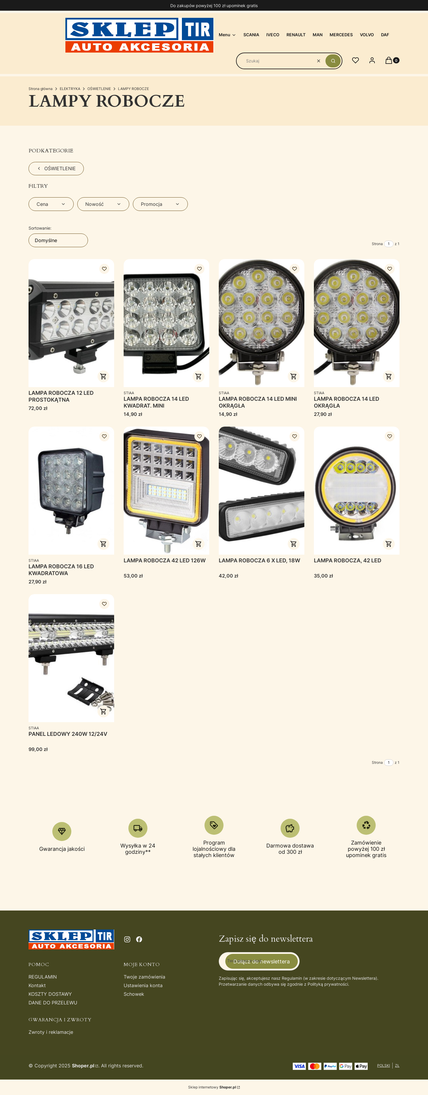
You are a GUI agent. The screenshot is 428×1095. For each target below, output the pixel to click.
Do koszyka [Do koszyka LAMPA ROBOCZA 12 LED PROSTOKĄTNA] (103, 376)
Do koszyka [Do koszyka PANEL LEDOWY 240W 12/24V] (103, 711)
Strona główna (41, 88)
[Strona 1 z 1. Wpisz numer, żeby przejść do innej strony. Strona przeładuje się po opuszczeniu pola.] (389, 244)
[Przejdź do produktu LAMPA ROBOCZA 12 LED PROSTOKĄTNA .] (71, 323)
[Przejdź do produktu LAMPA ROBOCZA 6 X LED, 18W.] (261, 491)
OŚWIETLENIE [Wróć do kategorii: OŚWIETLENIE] (56, 168)
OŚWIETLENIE (99, 88)
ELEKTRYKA (70, 88)
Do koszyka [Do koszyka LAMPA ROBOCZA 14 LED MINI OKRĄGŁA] (294, 376)
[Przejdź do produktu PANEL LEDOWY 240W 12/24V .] (71, 658)
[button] (333, 60)
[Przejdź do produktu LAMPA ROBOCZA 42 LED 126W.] (166, 491)
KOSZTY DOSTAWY (50, 994)
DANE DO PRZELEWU (53, 1003)
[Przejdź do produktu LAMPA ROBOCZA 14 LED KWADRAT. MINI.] (166, 323)
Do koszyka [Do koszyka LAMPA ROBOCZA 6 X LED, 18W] (294, 544)
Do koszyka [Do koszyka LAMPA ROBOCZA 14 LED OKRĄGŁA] (389, 376)
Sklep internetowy (212, 1087)
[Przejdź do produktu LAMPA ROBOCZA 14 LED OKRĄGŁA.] (356, 323)
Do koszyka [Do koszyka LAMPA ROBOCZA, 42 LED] (389, 544)
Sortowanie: (40, 228)
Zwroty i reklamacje (51, 1032)
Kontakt (37, 985)
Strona (377, 244)
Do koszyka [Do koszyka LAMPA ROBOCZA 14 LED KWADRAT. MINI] (198, 376)
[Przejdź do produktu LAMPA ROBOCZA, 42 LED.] (356, 491)
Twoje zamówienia (144, 977)
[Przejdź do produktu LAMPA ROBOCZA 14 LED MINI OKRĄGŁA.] (261, 323)
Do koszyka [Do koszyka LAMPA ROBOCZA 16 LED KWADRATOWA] (103, 544)
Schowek (134, 994)
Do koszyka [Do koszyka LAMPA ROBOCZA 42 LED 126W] (198, 544)
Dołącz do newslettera (261, 961)
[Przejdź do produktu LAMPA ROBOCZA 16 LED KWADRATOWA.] (71, 491)
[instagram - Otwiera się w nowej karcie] (127, 939)
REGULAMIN (43, 977)
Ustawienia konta (143, 985)
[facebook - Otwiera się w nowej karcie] (139, 939)
